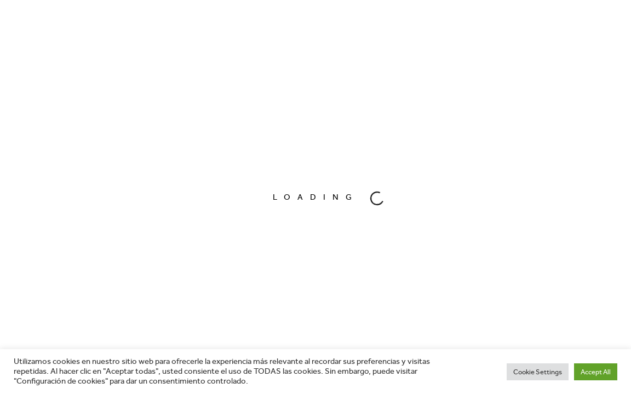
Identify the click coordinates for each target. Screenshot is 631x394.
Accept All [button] (596, 372)
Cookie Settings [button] (537, 372)
